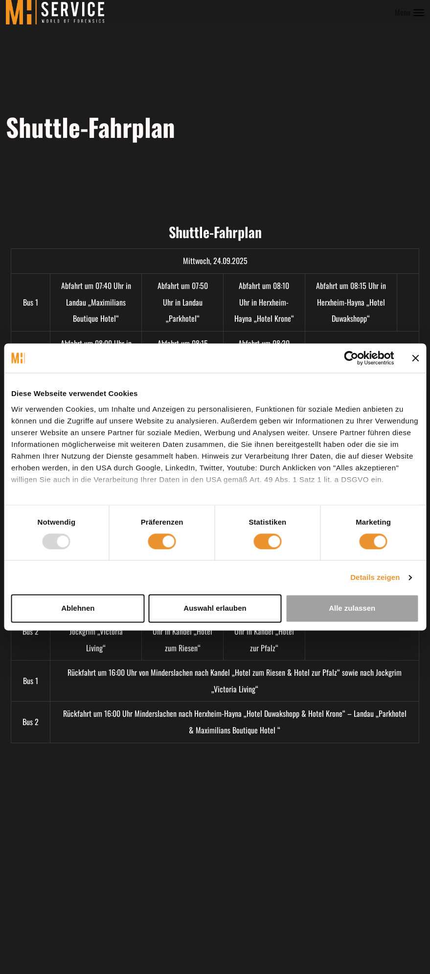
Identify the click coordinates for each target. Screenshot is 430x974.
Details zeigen (375, 577)
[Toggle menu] (409, 12)
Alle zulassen (352, 608)
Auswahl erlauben (214, 608)
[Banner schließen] (415, 357)
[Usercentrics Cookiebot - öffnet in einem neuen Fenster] (351, 358)
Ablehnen (77, 608)
